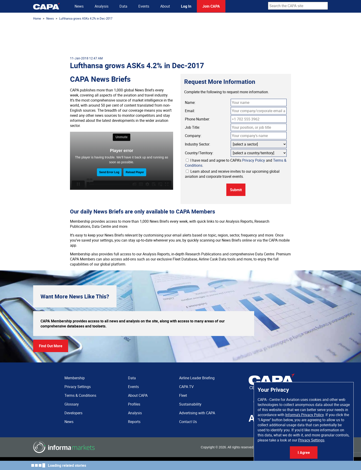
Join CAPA (211, 6)
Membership (74, 377)
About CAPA (138, 395)
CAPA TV (186, 386)
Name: (190, 102)
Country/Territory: (199, 152)
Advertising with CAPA (197, 412)
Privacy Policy (253, 160)
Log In (186, 6)
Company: (193, 135)
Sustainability (190, 404)
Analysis (101, 6)
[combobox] (298, 6)
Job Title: (192, 127)
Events (143, 6)
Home (37, 18)
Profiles (134, 404)
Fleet (183, 395)
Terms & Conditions (80, 395)
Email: (190, 110)
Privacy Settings (311, 440)
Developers (73, 412)
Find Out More (50, 345)
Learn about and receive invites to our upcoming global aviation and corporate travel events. (232, 174)
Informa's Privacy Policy (304, 414)
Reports (134, 421)
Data (123, 6)
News (79, 6)
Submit (236, 189)
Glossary (71, 404)
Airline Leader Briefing (197, 377)
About (165, 6)
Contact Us (188, 421)
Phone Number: (197, 119)
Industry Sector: (197, 144)
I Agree (304, 452)
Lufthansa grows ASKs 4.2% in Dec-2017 (85, 18)
